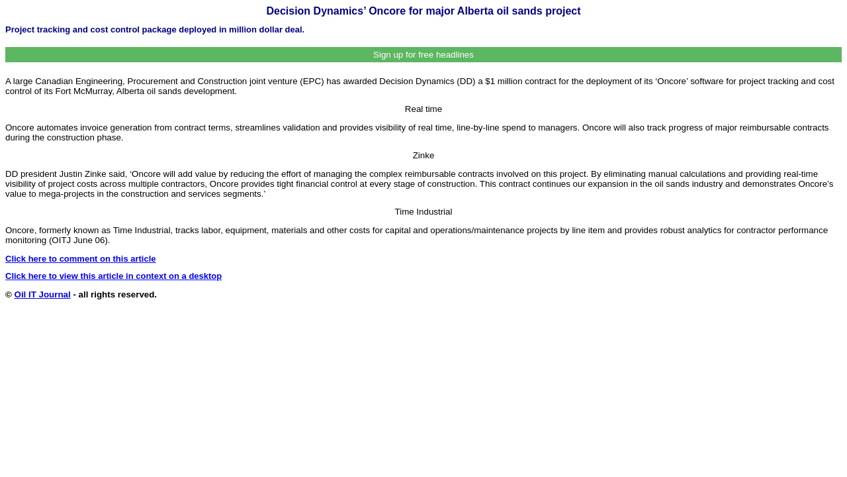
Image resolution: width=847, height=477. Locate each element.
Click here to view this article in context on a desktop (113, 276)
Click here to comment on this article (80, 259)
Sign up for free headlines (423, 55)
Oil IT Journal (43, 294)
